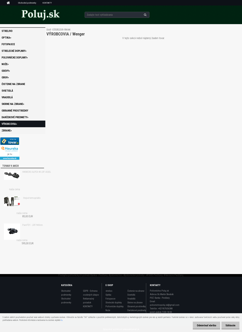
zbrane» (7, 130)
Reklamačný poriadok (88, 300)
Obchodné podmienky (27, 3)
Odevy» (6, 70)
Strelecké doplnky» (14, 50)
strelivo (7, 31)
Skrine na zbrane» (13, 104)
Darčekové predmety (136, 310)
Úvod (48, 29)
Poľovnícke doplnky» (15, 57)
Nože (108, 310)
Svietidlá (7, 90)
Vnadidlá (7, 97)
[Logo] (40, 15)
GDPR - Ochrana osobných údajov (91, 293)
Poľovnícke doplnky (115, 306)
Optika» (6, 37)
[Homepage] (9, 3)
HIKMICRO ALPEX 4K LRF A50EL (36, 172)
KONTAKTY (47, 3)
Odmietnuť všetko (206, 325)
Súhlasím (230, 325)
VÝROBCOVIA (57, 29)
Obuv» (5, 77)
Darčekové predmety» (15, 117)
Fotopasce (8, 44)
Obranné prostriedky (15, 110)
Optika (108, 294)
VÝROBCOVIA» (9, 123)
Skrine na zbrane (135, 302)
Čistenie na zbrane (13, 84)
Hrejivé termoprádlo (32, 198)
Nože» (5, 64)
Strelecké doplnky (114, 302)
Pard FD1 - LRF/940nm (32, 225)
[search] (149, 15)
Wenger (67, 29)
